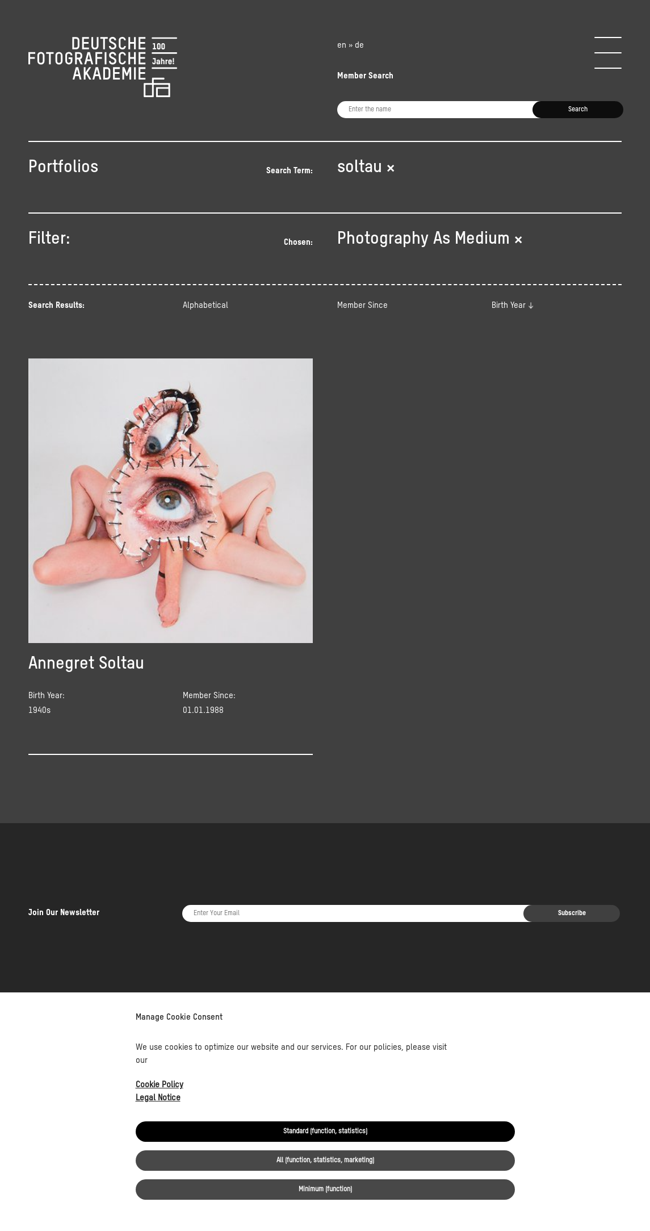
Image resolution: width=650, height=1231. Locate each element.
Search (578, 109)
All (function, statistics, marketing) (325, 1160)
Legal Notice (158, 1098)
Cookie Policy (159, 1084)
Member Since (362, 305)
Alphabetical (205, 305)
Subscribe (572, 880)
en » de (350, 45)
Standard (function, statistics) (325, 1131)
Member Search (365, 76)
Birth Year (509, 305)
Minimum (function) (325, 1189)
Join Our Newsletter (63, 879)
